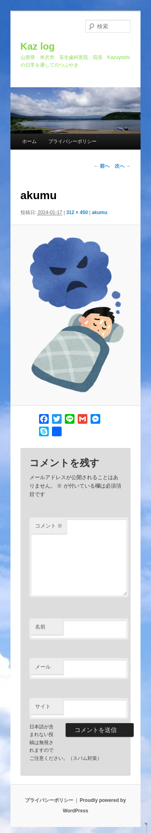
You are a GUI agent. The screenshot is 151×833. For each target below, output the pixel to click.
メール (43, 667)
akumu (100, 212)
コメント (49, 526)
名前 (40, 627)
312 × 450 (77, 212)
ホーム (29, 141)
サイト (43, 706)
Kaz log (38, 46)
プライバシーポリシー (72, 141)
